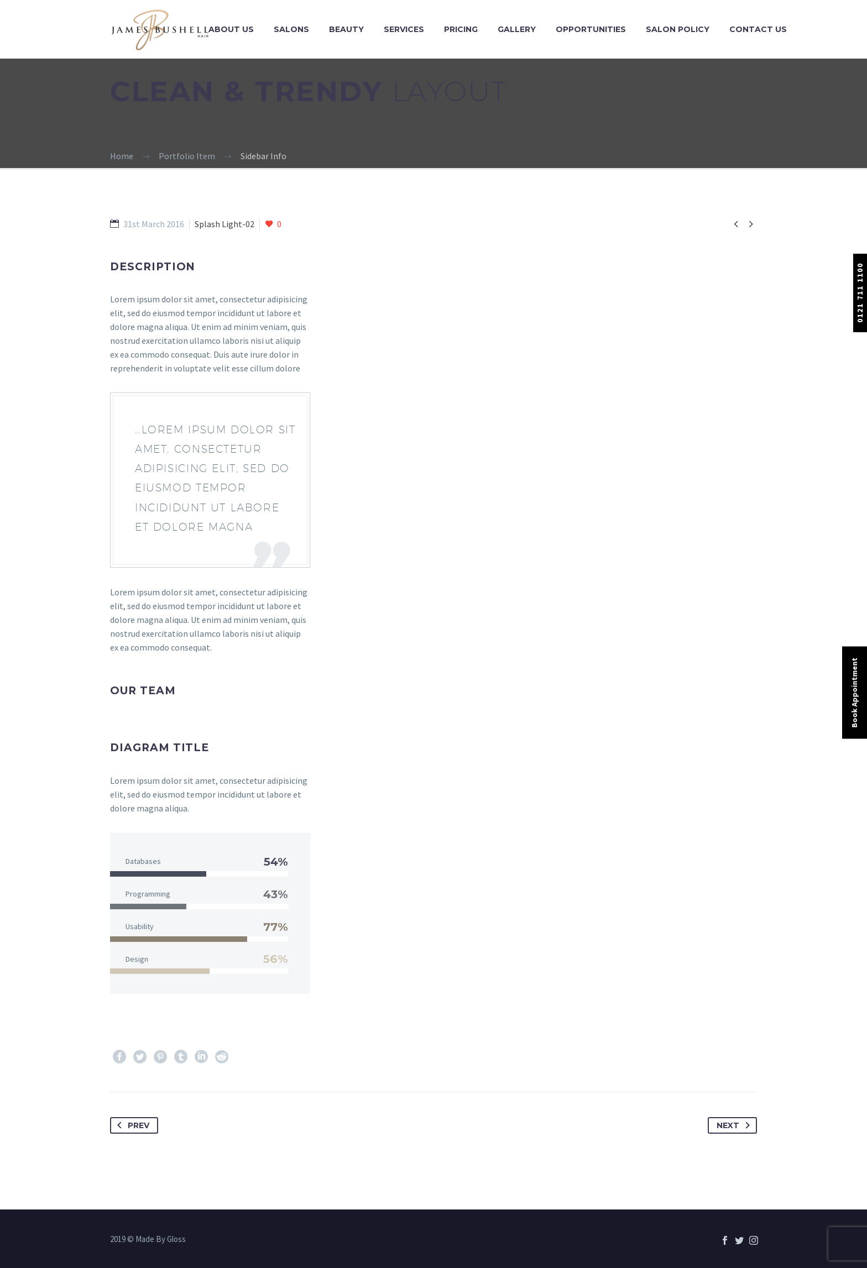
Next (735, 1125)
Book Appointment (854, 693)
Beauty (346, 29)
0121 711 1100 (860, 293)
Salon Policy (677, 29)
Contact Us (758, 29)
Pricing (461, 29)
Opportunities (591, 29)
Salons (291, 29)
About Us (231, 29)
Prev (131, 1125)
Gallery (517, 29)
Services (404, 29)
